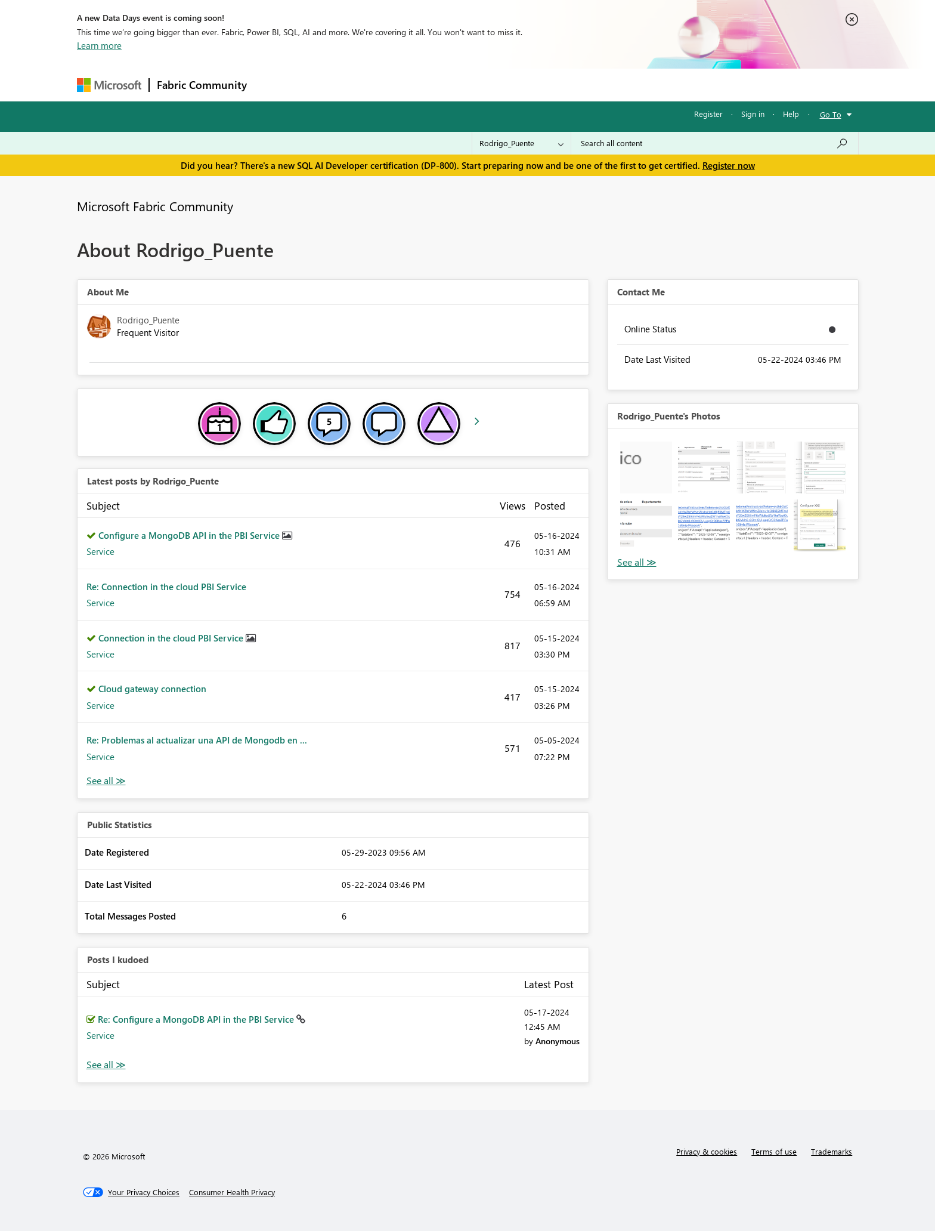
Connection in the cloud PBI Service (172, 638)
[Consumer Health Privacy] (232, 1192)
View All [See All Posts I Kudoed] (106, 1065)
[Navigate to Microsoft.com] (109, 85)
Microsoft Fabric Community (155, 206)
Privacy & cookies (706, 1151)
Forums (274, 84)
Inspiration (326, 84)
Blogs (481, 84)
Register (708, 114)
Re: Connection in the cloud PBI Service (166, 587)
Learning (528, 84)
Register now (728, 165)
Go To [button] (830, 114)
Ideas (375, 84)
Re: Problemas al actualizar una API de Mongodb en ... (196, 740)
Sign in (752, 114)
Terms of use (774, 1151)
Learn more (99, 45)
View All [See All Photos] (637, 562)
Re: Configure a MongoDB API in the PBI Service (197, 1019)
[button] (646, 467)
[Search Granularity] (521, 143)
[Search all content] (715, 143)
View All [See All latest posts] (106, 781)
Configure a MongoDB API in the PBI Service (190, 535)
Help (791, 114)
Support (578, 84)
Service (100, 551)
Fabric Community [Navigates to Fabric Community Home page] (202, 85)
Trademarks (831, 1151)
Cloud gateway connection (152, 689)
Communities (428, 84)
